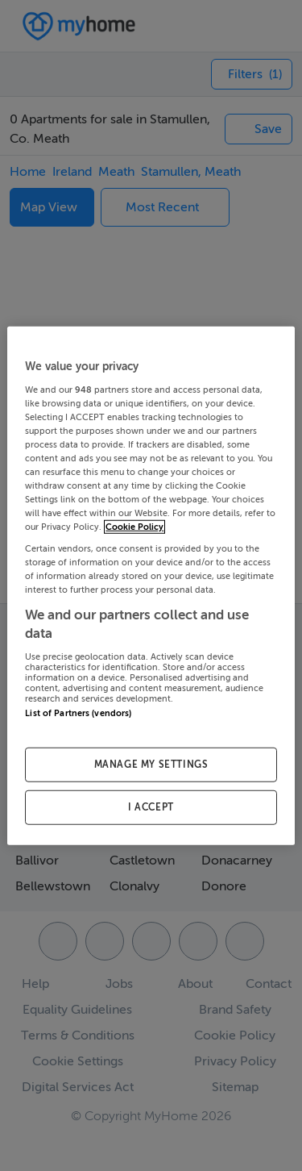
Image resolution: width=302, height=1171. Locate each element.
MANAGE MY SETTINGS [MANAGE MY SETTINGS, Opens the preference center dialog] (151, 764)
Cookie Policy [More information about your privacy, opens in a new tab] (134, 527)
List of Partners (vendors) (78, 712)
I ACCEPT (151, 806)
